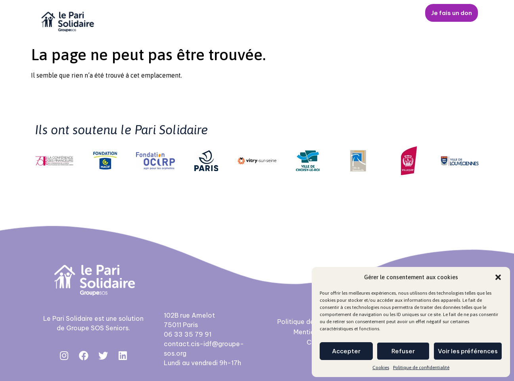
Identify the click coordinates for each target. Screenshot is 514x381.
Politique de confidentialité (421, 367)
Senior (319, 13)
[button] (498, 277)
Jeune (280, 13)
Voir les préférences (468, 351)
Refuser (403, 351)
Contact (396, 13)
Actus (358, 13)
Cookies (380, 367)
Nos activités (230, 13)
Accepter (346, 351)
